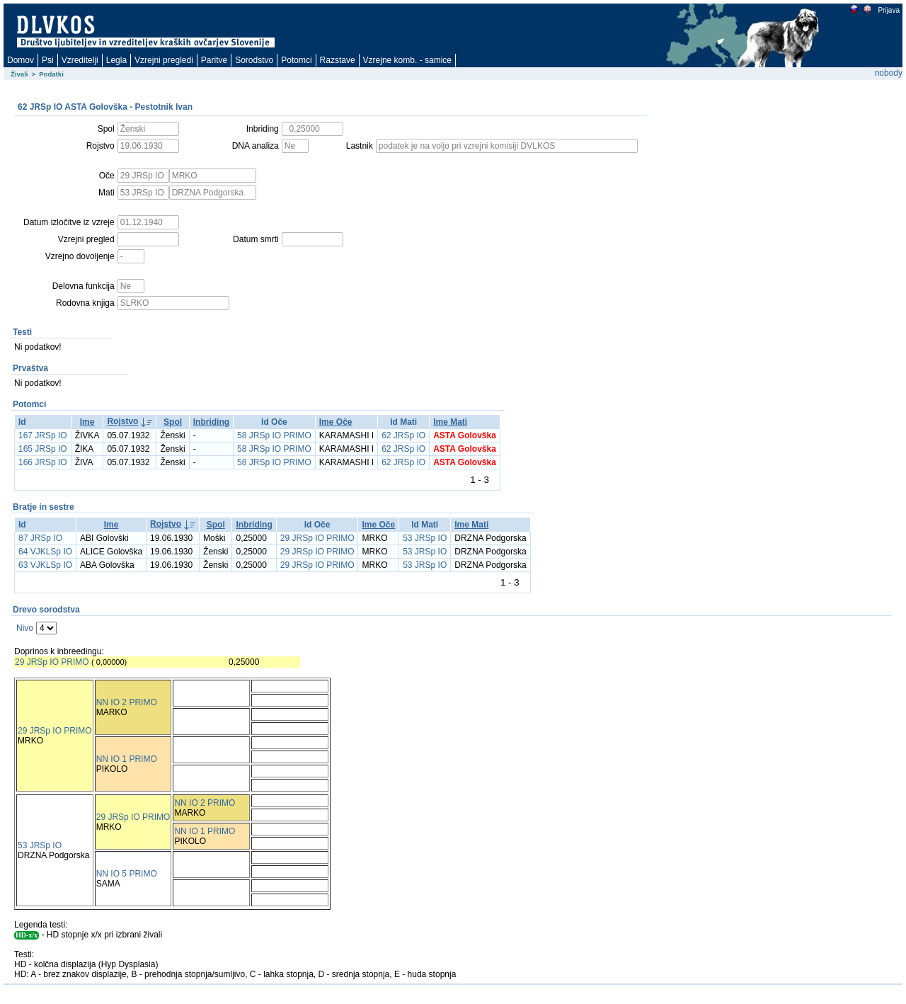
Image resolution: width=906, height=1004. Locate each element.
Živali (19, 74)
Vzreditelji (80, 60)
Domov (20, 60)
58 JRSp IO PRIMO (274, 435)
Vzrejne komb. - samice (407, 60)
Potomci (296, 60)
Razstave (337, 60)
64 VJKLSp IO (45, 552)
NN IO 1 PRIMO (126, 759)
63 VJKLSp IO (45, 565)
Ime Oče (335, 422)
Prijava (888, 10)
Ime (87, 422)
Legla (116, 60)
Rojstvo (122, 421)
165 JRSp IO (42, 449)
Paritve (214, 60)
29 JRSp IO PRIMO (317, 538)
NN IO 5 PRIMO (126, 874)
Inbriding (211, 422)
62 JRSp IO (403, 435)
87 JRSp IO (40, 538)
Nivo (24, 628)
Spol (173, 422)
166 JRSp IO (42, 462)
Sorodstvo (254, 60)
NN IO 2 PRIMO (126, 702)
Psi (48, 60)
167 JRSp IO (42, 435)
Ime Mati (450, 422)
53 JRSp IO (425, 538)
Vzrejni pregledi (163, 60)
